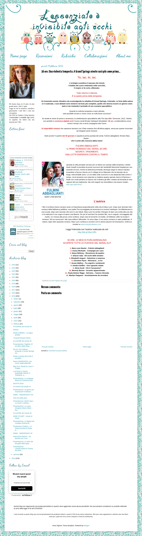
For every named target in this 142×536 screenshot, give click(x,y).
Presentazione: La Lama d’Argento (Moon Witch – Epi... (23, 408)
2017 (14, 290)
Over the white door (20, 398)
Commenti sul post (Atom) (57, 351)
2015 (14, 296)
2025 (14, 265)
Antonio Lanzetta (20, 209)
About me (123, 55)
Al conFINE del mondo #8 (22, 341)
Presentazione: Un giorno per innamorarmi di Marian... (23, 391)
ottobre (16, 299)
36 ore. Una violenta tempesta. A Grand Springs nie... (23, 351)
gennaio (17, 454)
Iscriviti (21, 488)
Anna (18, 229)
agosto (16, 305)
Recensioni (44, 55)
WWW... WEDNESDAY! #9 (22, 433)
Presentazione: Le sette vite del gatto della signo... (23, 442)
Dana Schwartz (20, 164)
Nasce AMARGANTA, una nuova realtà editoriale (22, 362)
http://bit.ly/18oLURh (87, 232)
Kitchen (16, 330)
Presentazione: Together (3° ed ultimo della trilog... (23, 345)
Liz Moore (18, 199)
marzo (16, 321)
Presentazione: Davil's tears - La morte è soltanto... (23, 402)
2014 (14, 458)
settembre (17, 302)
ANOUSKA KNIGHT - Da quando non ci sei (22, 437)
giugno (16, 311)
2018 (14, 287)
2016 (14, 293)
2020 (14, 280)
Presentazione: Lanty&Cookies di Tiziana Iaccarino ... (23, 448)
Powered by (22, 495)
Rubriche (68, 55)
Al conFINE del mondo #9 (22, 326)
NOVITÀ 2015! (18, 383)
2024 (14, 268)
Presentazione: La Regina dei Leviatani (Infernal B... (23, 422)
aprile (16, 318)
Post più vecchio (126, 347)
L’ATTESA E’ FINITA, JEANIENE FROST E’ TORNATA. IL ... (21, 373)
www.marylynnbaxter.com (91, 224)
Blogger (86, 525)
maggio (16, 314)
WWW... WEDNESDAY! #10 (23, 395)
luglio (16, 308)
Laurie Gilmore (20, 190)
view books (30, 237)
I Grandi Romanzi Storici (22, 338)
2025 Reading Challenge (22, 226)
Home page (18, 55)
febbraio (17, 324)
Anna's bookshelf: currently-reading (21, 157)
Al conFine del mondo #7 (22, 387)
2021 (14, 277)
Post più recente (47, 347)
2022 (14, 274)
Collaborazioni (96, 55)
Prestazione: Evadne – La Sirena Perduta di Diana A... (22, 428)
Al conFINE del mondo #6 (22, 413)
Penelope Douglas (16, 178)
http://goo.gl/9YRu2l (74, 184)
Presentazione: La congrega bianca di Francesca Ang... (23, 379)
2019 (14, 283)
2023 (14, 271)
